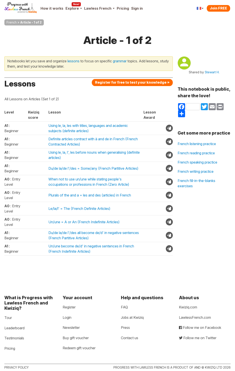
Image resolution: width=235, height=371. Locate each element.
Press (125, 327)
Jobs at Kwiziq (132, 317)
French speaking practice (197, 162)
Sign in (137, 8)
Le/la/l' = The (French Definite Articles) (79, 208)
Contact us (129, 338)
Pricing (123, 8)
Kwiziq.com (188, 307)
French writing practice (196, 171)
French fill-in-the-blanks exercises (196, 183)
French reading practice (196, 153)
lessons (73, 61)
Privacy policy (16, 367)
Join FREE (218, 8)
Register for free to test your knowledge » (132, 82)
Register (69, 307)
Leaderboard (14, 328)
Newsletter (71, 327)
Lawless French (99, 8)
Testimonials (14, 338)
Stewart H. (212, 72)
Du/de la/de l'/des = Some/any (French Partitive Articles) (93, 168)
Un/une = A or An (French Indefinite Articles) (84, 222)
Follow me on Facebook (200, 327)
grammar (120, 61)
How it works (52, 8)
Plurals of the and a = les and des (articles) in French (89, 195)
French (12, 22)
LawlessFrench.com (195, 317)
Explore (73, 8)
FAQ (124, 307)
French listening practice (197, 144)
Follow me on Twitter (197, 338)
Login (67, 317)
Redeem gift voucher (79, 348)
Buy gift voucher (76, 338)
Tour (8, 317)
